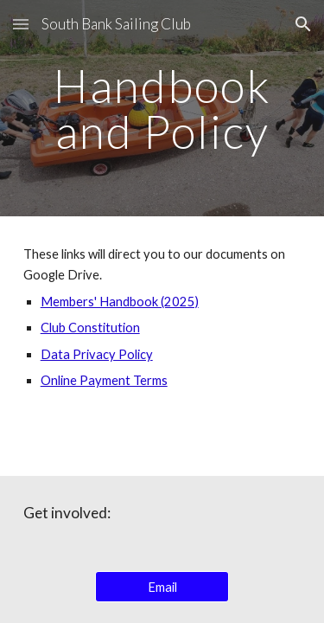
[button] (20, 24)
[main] (162, 108)
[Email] (162, 587)
